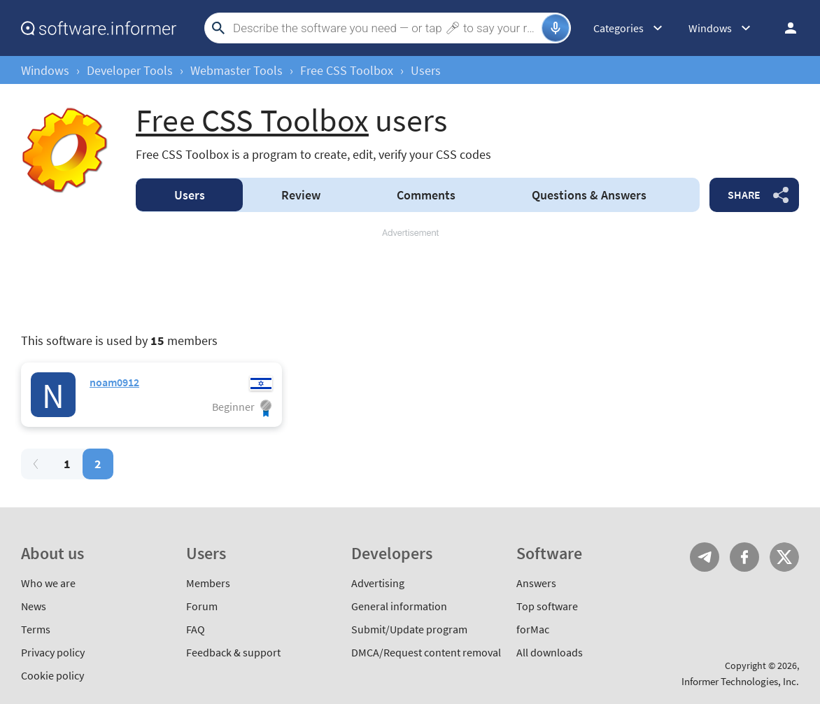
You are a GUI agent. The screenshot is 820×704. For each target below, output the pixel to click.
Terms (35, 629)
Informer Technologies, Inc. (740, 681)
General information (399, 606)
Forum (202, 606)
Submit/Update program (409, 629)
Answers (589, 195)
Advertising (377, 583)
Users (189, 195)
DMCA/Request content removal (426, 652)
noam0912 (114, 382)
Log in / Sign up (784, 28)
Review (300, 195)
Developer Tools (130, 70)
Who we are (48, 583)
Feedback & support (233, 652)
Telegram (704, 557)
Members (208, 583)
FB (744, 557)
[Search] (385, 28)
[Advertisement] (410, 281)
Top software (547, 606)
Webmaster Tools (236, 70)
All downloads (549, 652)
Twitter (784, 557)
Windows (45, 70)
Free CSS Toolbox (346, 70)
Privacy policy (53, 652)
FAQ (195, 629)
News (33, 606)
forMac (532, 629)
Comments (426, 195)
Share (744, 195)
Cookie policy (52, 675)
